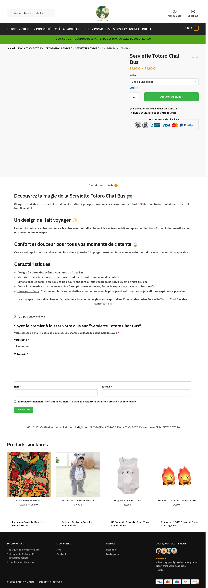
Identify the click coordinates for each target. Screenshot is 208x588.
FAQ (58, 547)
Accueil (11, 46)
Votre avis (21, 352)
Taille (133, 73)
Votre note (21, 337)
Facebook (111, 547)
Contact (61, 552)
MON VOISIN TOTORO (30, 46)
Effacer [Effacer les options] (134, 85)
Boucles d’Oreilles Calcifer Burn (177, 498)
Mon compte (174, 13)
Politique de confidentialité (23, 547)
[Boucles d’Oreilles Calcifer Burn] (176, 472)
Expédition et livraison (20, 560)
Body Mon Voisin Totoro (127, 498)
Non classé (149, 425)
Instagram (112, 552)
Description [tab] (96, 183)
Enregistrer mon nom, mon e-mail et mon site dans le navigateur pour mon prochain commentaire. (77, 399)
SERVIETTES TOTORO (87, 46)
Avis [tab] (110, 183)
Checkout (193, 13)
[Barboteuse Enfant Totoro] (78, 472)
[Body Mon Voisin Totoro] (127, 472)
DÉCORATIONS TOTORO (59, 46)
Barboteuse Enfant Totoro (78, 498)
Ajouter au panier (171, 94)
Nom (18, 384)
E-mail (107, 384)
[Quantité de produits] (134, 94)
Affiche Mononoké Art (29, 498)
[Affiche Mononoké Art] (29, 472)
